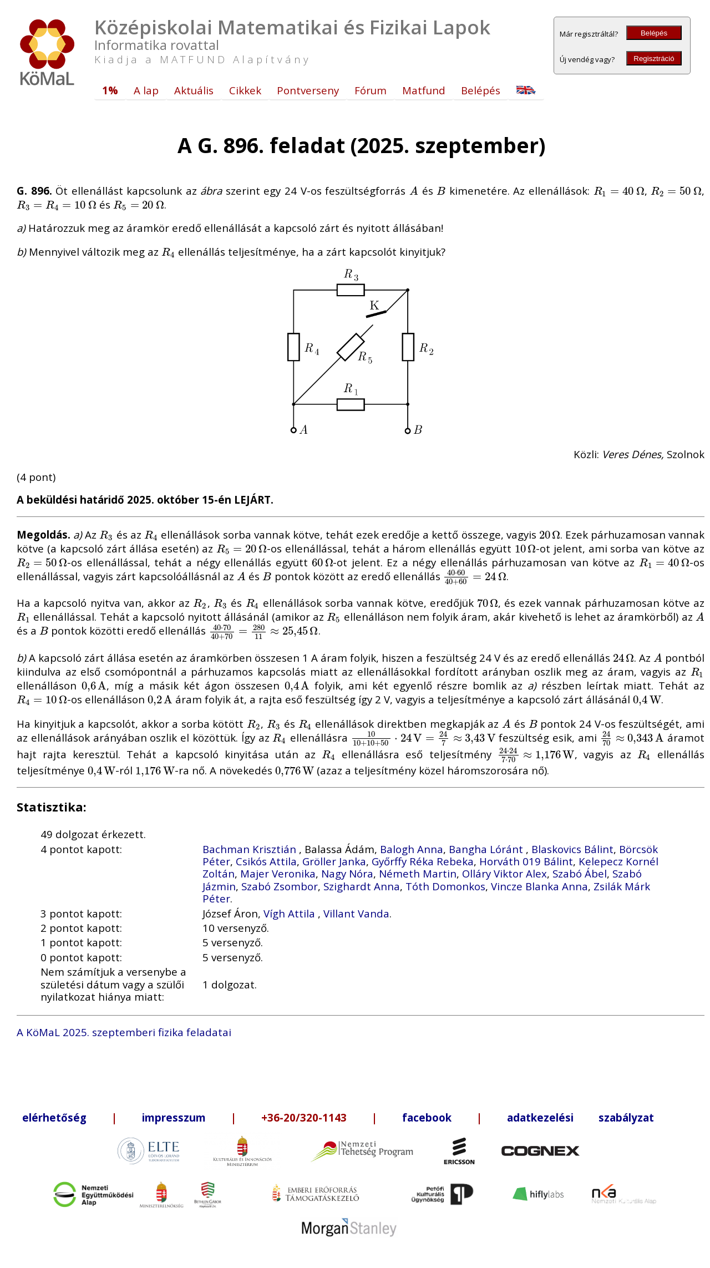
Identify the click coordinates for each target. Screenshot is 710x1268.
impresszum (174, 1117)
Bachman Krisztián (250, 849)
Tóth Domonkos (445, 886)
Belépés (654, 33)
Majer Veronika (278, 873)
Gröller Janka (334, 861)
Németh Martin (418, 873)
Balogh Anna (411, 849)
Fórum (370, 90)
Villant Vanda (356, 913)
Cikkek (245, 90)
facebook (427, 1117)
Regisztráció (653, 58)
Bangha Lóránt (487, 849)
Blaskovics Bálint (572, 849)
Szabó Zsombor (279, 886)
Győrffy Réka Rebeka (423, 861)
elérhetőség (54, 1117)
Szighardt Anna (361, 886)
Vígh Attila (290, 913)
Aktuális (194, 90)
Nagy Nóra (347, 873)
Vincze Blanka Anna (539, 886)
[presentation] (413, 190)
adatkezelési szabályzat (580, 1117)
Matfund (423, 90)
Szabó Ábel (579, 873)
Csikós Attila (266, 861)
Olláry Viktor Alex (504, 873)
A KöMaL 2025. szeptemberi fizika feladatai (124, 1032)
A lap (146, 90)
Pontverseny (308, 90)
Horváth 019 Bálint (526, 861)
